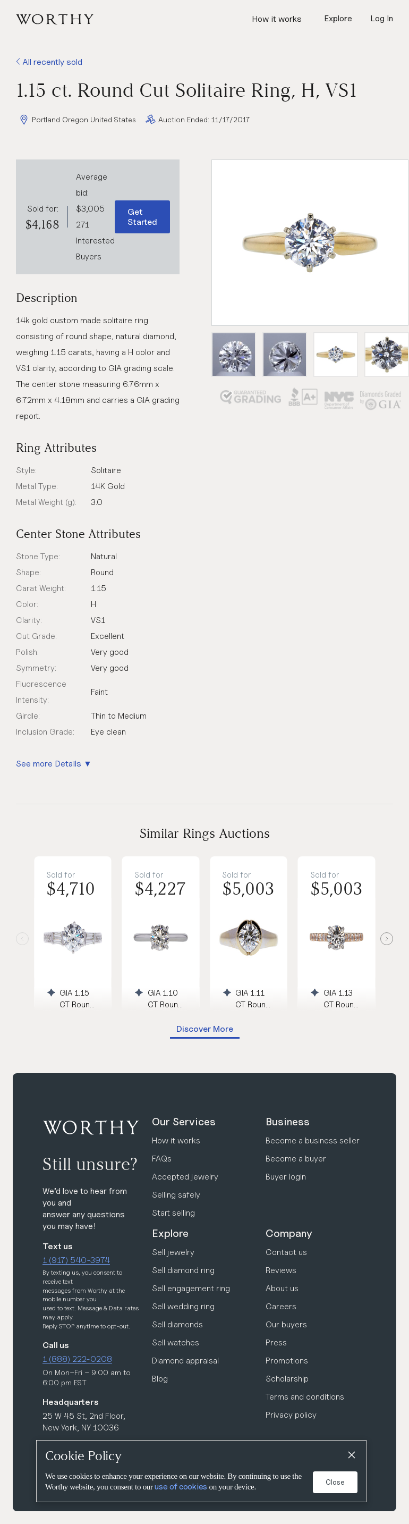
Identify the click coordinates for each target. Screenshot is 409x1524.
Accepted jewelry (185, 1177)
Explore (170, 1233)
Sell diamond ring (183, 1270)
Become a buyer (296, 1158)
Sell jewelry (173, 1252)
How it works (277, 19)
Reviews (281, 1270)
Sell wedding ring (183, 1306)
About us (282, 1288)
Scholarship (287, 1379)
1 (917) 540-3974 (76, 1260)
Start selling (173, 1213)
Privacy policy (291, 1415)
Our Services (184, 1121)
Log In (381, 18)
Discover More (204, 1029)
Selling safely (176, 1195)
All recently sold (49, 62)
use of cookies (181, 1487)
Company (289, 1233)
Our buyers (286, 1324)
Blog (160, 1379)
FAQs (162, 1158)
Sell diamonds (177, 1324)
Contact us (286, 1252)
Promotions (287, 1360)
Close (335, 1482)
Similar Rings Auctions (205, 833)
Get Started (142, 217)
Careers (281, 1306)
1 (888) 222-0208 (77, 1359)
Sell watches (175, 1342)
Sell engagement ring (191, 1288)
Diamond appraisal (185, 1360)
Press (276, 1342)
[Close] (351, 1455)
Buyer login (286, 1177)
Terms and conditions (305, 1397)
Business (288, 1121)
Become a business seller (313, 1140)
